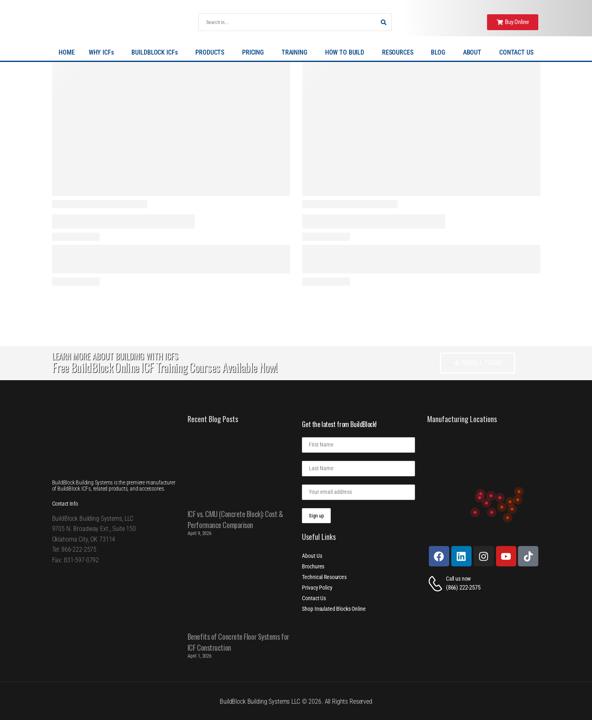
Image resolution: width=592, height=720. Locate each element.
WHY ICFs (103, 52)
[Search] (287, 22)
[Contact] (436, 584)
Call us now (458, 578)
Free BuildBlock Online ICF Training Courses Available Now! (164, 367)
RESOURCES (399, 52)
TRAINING (296, 52)
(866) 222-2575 (463, 587)
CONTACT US (516, 52)
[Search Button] (383, 22)
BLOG (440, 52)
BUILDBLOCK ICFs (156, 52)
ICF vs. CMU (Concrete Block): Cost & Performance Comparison (235, 519)
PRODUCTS (211, 52)
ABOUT (474, 52)
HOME (66, 52)
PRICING (255, 52)
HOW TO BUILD (346, 52)
